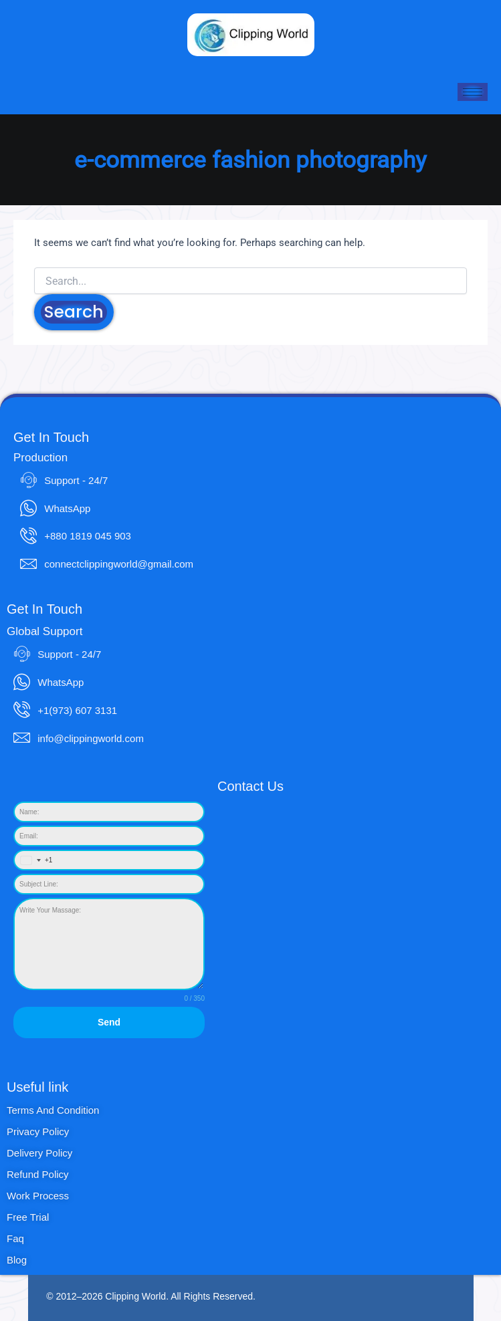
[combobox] (33, 860)
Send (109, 1022)
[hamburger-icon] (473, 92)
